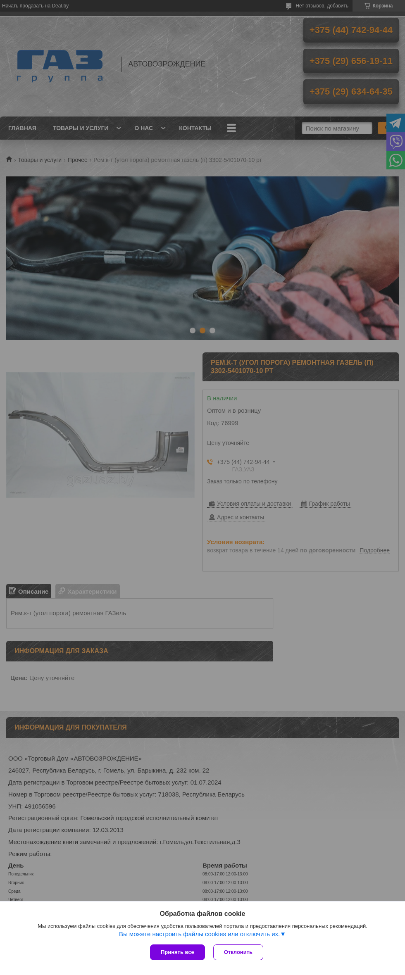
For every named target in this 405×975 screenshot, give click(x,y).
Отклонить (238, 952)
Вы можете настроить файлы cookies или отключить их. (199, 933)
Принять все (177, 952)
